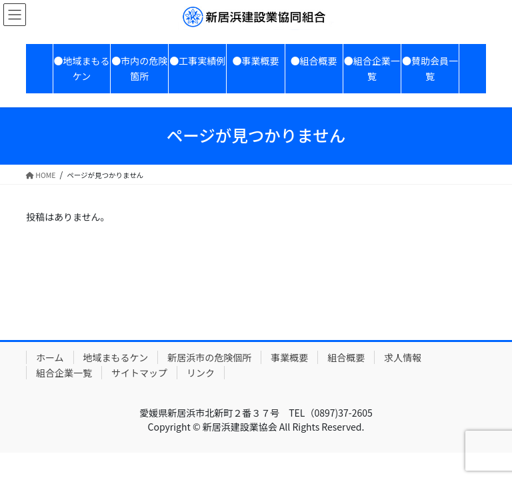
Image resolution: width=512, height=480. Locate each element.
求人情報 (402, 357)
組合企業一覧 (64, 372)
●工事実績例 (197, 60)
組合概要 (346, 357)
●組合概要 (314, 60)
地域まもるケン (116, 357)
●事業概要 (255, 60)
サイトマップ (139, 372)
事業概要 (289, 357)
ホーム (50, 357)
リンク (201, 372)
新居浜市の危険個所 (209, 357)
